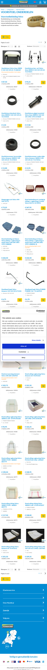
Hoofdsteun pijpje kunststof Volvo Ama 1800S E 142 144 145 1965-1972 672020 (34, 115)
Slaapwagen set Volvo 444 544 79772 (10, 200)
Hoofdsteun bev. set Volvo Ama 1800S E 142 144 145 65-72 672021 (35, 70)
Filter (6, 37)
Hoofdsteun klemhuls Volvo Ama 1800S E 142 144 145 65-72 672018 (11, 115)
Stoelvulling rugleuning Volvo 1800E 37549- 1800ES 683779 (11, 460)
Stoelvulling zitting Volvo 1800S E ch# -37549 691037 (34, 504)
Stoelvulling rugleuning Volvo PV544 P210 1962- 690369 (35, 459)
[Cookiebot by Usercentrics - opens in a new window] (36, 311)
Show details (36, 340)
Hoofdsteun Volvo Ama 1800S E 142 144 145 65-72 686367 (11, 69)
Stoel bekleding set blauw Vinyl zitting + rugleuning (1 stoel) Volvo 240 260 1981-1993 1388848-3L (34, 241)
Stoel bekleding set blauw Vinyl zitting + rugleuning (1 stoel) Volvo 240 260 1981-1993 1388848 (10, 241)
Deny (23, 357)
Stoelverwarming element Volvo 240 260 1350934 (10, 375)
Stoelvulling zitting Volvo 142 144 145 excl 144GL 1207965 (35, 547)
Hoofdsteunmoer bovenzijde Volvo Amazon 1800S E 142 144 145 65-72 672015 (11, 158)
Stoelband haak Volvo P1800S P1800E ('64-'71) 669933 (35, 290)
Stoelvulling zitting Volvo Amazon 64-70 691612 (10, 547)
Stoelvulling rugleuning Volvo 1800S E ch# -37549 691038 (11, 417)
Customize (23, 352)
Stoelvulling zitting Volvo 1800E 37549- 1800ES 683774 (10, 505)
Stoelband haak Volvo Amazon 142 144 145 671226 (11, 290)
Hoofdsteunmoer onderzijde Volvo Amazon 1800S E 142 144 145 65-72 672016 (35, 158)
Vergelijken (12, 89)
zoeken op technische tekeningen (23, 6)
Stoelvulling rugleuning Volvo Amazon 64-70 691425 (35, 375)
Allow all (24, 346)
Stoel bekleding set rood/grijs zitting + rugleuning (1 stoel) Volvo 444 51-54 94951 (35, 201)
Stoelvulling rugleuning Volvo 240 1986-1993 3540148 (35, 417)
